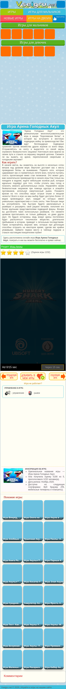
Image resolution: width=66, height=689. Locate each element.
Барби (39, 51)
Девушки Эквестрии (17, 51)
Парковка (6, 34)
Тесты (50, 51)
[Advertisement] (32, 90)
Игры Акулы (16, 246)
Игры (12, 12)
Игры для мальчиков (44, 12)
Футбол (17, 34)
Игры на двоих (39, 18)
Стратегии (28, 34)
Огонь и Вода (28, 51)
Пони (6, 51)
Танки (39, 34)
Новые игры (13, 18)
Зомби (50, 34)
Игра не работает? (33, 383)
